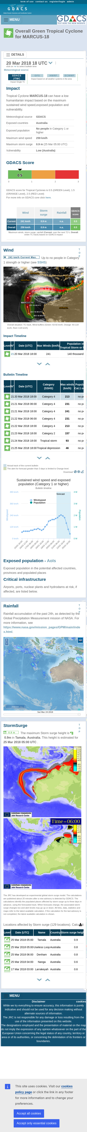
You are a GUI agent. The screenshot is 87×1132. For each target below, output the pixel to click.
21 (12, 353)
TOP (79, 253)
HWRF (53, 75)
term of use (27, 1)
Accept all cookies (29, 1113)
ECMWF (69, 75)
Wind (25, 212)
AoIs (51, 560)
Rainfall (61, 212)
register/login (57, 1)
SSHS (41, 262)
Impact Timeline (14, 336)
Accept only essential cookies (36, 1123)
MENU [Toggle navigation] (11, 19)
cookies (81, 1001)
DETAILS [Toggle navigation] (15, 55)
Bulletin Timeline (15, 374)
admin (70, 1)
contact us (42, 1)
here (48, 197)
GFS (37, 75)
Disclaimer (38, 1001)
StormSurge (15, 725)
